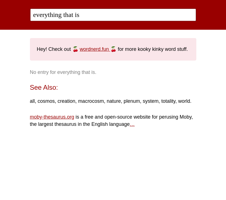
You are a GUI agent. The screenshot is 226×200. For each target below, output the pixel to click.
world (184, 101)
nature (114, 101)
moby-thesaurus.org (52, 117)
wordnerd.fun (95, 49)
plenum (132, 101)
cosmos (46, 101)
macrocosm (91, 101)
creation (66, 101)
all (32, 101)
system (151, 101)
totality (168, 101)
